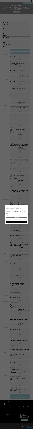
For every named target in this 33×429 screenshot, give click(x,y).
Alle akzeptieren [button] (16, 217)
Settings (7, 213)
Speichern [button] (16, 219)
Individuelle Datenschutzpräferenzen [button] (16, 221)
